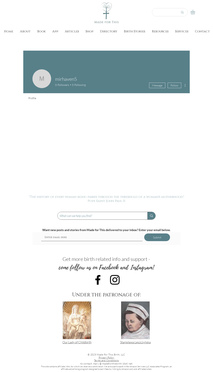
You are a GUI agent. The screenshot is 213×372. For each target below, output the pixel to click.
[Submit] (157, 237)
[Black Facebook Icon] (97, 279)
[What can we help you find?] (100, 215)
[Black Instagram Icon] (114, 279)
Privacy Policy (106, 357)
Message (157, 85)
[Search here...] (163, 12)
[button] (195, 12)
